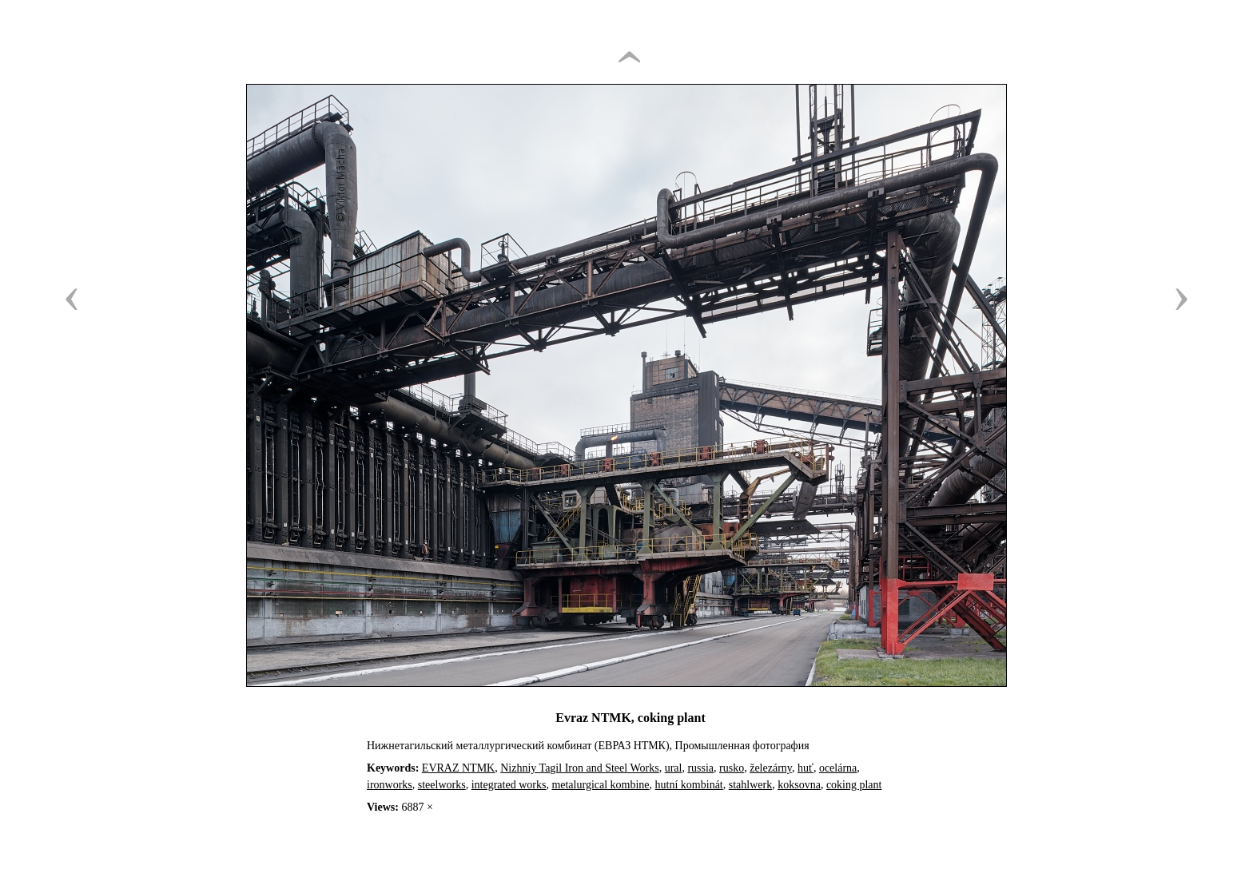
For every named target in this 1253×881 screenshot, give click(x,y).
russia (700, 768)
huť (805, 768)
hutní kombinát (689, 785)
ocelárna (838, 768)
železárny (771, 768)
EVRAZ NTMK (458, 768)
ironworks (389, 785)
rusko (731, 768)
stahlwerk (750, 785)
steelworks (442, 785)
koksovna (799, 785)
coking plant (854, 785)
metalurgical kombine (600, 785)
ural (673, 768)
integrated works (509, 785)
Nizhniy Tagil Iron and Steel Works (579, 768)
